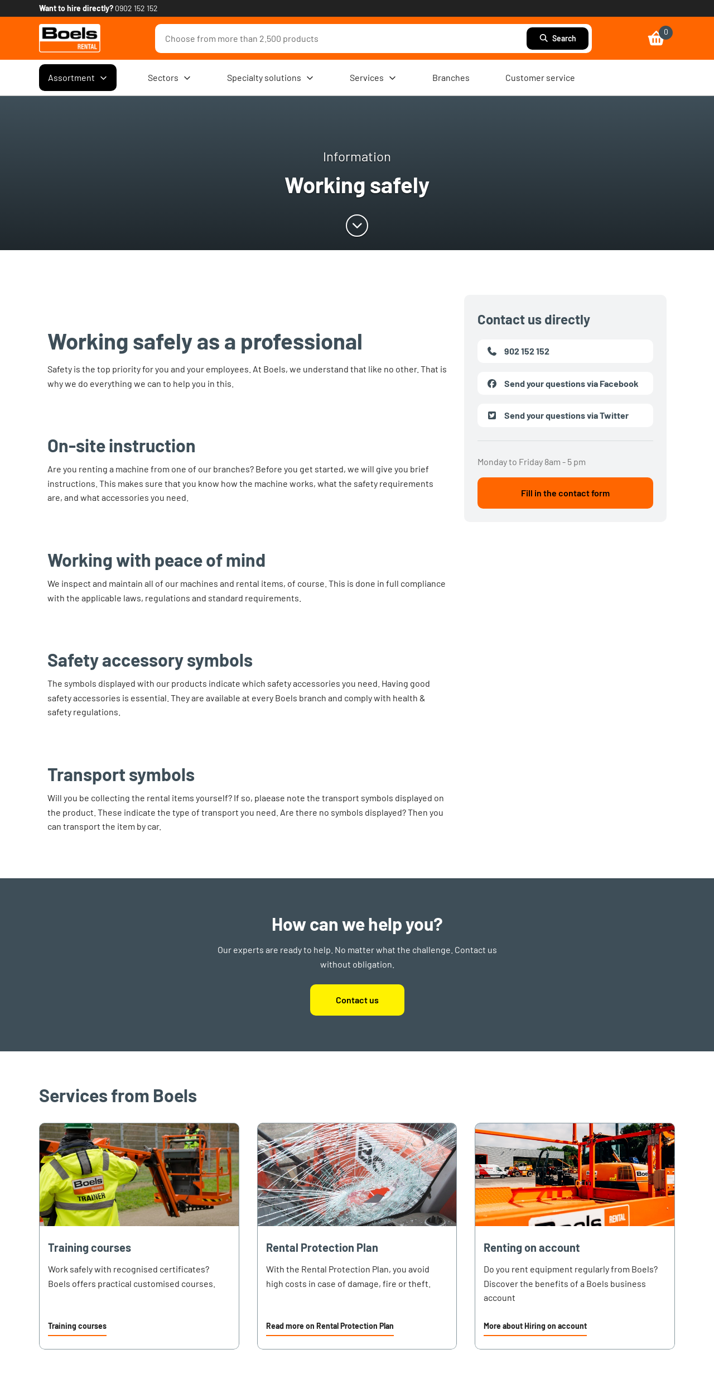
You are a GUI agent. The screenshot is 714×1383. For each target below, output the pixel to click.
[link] (69, 38)
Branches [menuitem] (451, 77)
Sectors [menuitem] (169, 77)
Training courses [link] (77, 1326)
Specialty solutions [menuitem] (270, 77)
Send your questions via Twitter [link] (557, 415)
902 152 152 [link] (517, 351)
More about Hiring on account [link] (535, 1326)
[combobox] (344, 38)
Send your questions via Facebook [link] (562, 383)
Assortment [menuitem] (78, 77)
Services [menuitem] (373, 77)
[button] (77, 1327)
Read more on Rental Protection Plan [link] (330, 1326)
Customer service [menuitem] (540, 77)
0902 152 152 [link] (136, 8)
